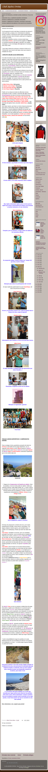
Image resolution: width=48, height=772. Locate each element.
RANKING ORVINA (33, 10)
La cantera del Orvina (40, 172)
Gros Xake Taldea (40, 186)
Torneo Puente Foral (40, 174)
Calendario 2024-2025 (41, 147)
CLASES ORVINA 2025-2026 (11, 10)
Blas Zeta (38, 203)
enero (39, 281)
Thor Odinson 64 (39, 206)
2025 (38, 256)
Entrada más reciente (8, 755)
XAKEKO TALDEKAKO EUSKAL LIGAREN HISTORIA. (41, 243)
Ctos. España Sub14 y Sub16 (42, 231)
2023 (38, 260)
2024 (38, 258)
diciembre (40, 268)
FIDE (37, 216)
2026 (38, 254)
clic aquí (15, 42)
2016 (38, 290)
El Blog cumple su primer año (42, 237)
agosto (40, 270)
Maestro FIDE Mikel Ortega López (42, 224)
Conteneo (38, 196)
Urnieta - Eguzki (39, 189)
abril (39, 275)
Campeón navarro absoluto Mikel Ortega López (40, 248)
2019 (38, 284)
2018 (38, 286)
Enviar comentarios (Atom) (14, 758)
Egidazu (37, 198)
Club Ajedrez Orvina (12, 6)
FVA (37, 213)
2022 (38, 262)
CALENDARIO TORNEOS (23, 10)
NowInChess (38, 184)
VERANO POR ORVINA (41, 273)
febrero (40, 279)
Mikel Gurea (38, 169)
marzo (40, 277)
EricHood (38, 766)
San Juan (38, 167)
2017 (38, 288)
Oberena (38, 165)
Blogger (27, 767)
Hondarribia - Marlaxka (41, 191)
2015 (38, 292)
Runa (37, 171)
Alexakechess (39, 205)
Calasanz (38, 188)
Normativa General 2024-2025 (40, 150)
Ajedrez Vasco (39, 179)
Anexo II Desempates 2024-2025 (40, 156)
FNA (37, 211)
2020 (38, 266)
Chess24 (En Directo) (40, 161)
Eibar (37, 193)
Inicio (3, 10)
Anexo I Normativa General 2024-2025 (40, 153)
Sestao (37, 195)
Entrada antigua (28, 755)
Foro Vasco (38, 181)
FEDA (37, 215)
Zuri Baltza (38, 182)
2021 (38, 264)
